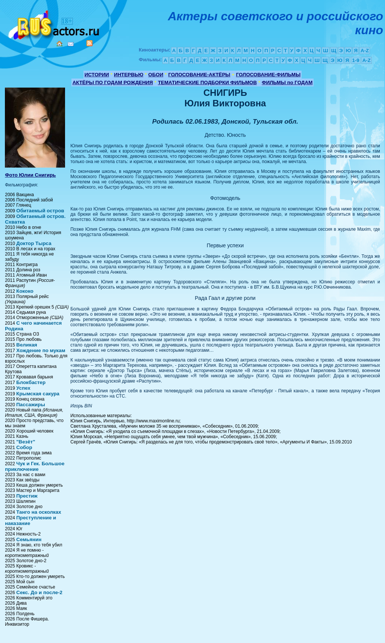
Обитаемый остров (40, 210)
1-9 (355, 60)
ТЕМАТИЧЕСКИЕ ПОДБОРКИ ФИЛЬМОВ (207, 82)
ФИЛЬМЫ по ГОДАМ (287, 82)
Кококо (24, 291)
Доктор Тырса (33, 243)
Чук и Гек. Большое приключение (34, 466)
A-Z (365, 50)
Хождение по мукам (40, 350)
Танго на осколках (38, 512)
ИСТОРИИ (97, 74)
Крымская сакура (37, 393)
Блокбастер (30, 382)
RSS (89, 43)
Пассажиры (30, 404)
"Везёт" (25, 442)
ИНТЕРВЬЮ (128, 74)
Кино (55, 23)
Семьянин (28, 539)
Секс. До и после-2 (39, 592)
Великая (26, 345)
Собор (24, 447)
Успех (23, 388)
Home (59, 43)
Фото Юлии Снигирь (30, 175)
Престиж (27, 496)
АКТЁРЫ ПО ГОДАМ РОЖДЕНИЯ (113, 82)
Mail (71, 44)
